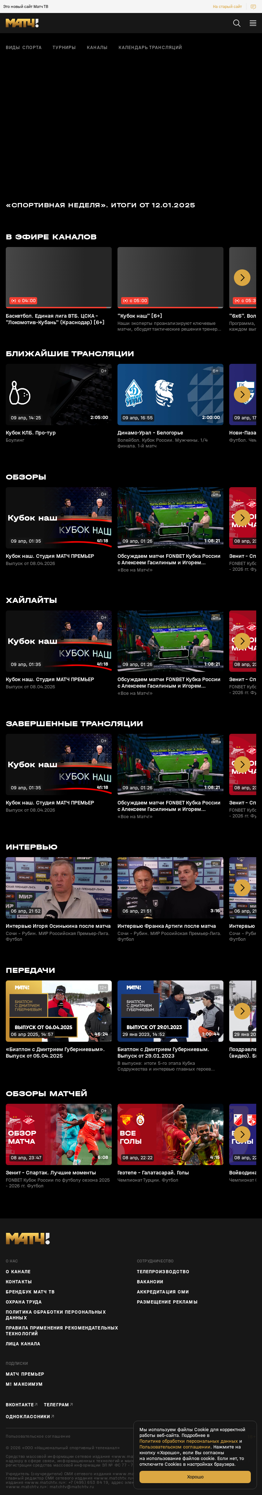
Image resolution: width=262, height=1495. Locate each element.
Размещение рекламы (167, 1302)
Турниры (64, 47)
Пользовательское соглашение (38, 1436)
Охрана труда (24, 1302)
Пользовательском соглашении (174, 1447)
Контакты (19, 1282)
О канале (18, 1272)
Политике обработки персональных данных (188, 1441)
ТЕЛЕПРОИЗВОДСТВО (163, 1272)
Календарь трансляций (150, 47)
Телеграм (56, 1405)
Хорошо (195, 1477)
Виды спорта (24, 47)
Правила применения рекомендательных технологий (62, 1331)
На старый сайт (227, 6)
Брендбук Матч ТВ (30, 1292)
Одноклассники (28, 1417)
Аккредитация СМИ (163, 1292)
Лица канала (23, 1344)
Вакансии (150, 1282)
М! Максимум (24, 1384)
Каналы (97, 47)
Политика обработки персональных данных (56, 1315)
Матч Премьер (25, 1374)
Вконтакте (20, 1405)
